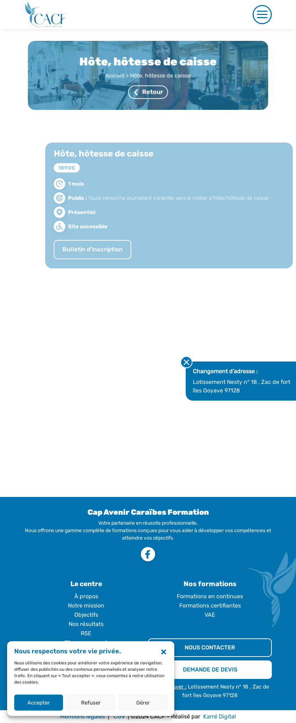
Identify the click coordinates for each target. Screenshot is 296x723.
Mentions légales (82, 716)
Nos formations (210, 584)
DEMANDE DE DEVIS (210, 669)
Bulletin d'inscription (98, 255)
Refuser (91, 703)
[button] (163, 651)
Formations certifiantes (210, 605)
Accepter (38, 703)
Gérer (143, 703)
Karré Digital (219, 716)
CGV (119, 716)
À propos (86, 596)
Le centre (86, 584)
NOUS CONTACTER (210, 647)
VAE (210, 614)
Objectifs (86, 614)
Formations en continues (210, 596)
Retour (149, 91)
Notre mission (86, 605)
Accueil (115, 76)
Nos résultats (86, 624)
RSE (86, 633)
